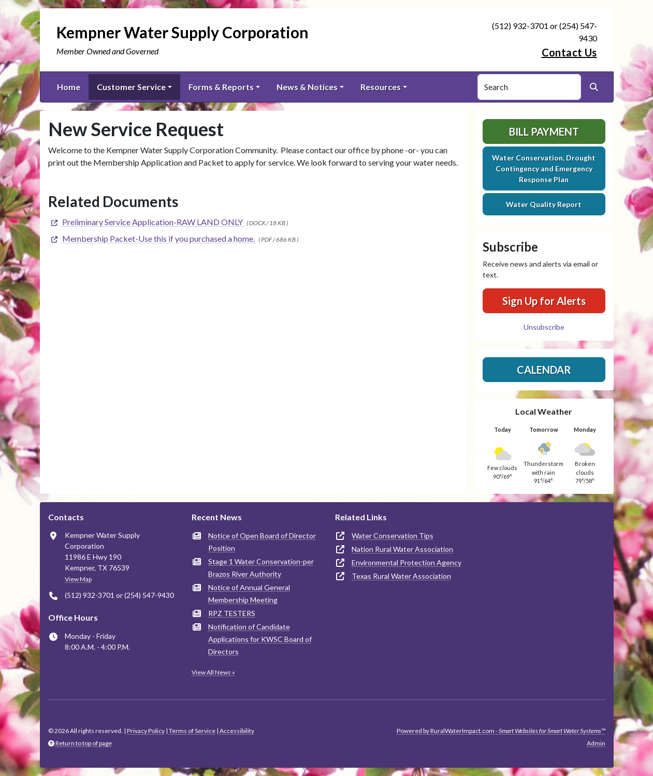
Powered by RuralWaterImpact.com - (501, 731)
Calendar (544, 369)
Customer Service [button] (131, 87)
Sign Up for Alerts (544, 301)
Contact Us (569, 52)
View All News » (213, 672)
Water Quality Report (544, 204)
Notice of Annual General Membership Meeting (249, 593)
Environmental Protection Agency (406, 562)
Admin (596, 743)
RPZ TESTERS (231, 613)
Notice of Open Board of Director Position (262, 541)
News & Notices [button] (307, 87)
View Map (78, 579)
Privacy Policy (146, 731)
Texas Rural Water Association (401, 576)
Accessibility (237, 731)
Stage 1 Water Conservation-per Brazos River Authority (261, 567)
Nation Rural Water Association (402, 549)
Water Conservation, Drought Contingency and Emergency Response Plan (544, 168)
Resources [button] (380, 87)
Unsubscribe (544, 327)
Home (68, 87)
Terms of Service (192, 731)
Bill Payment (544, 131)
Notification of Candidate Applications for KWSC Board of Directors (260, 639)
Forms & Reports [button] (221, 87)
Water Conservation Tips (392, 535)
